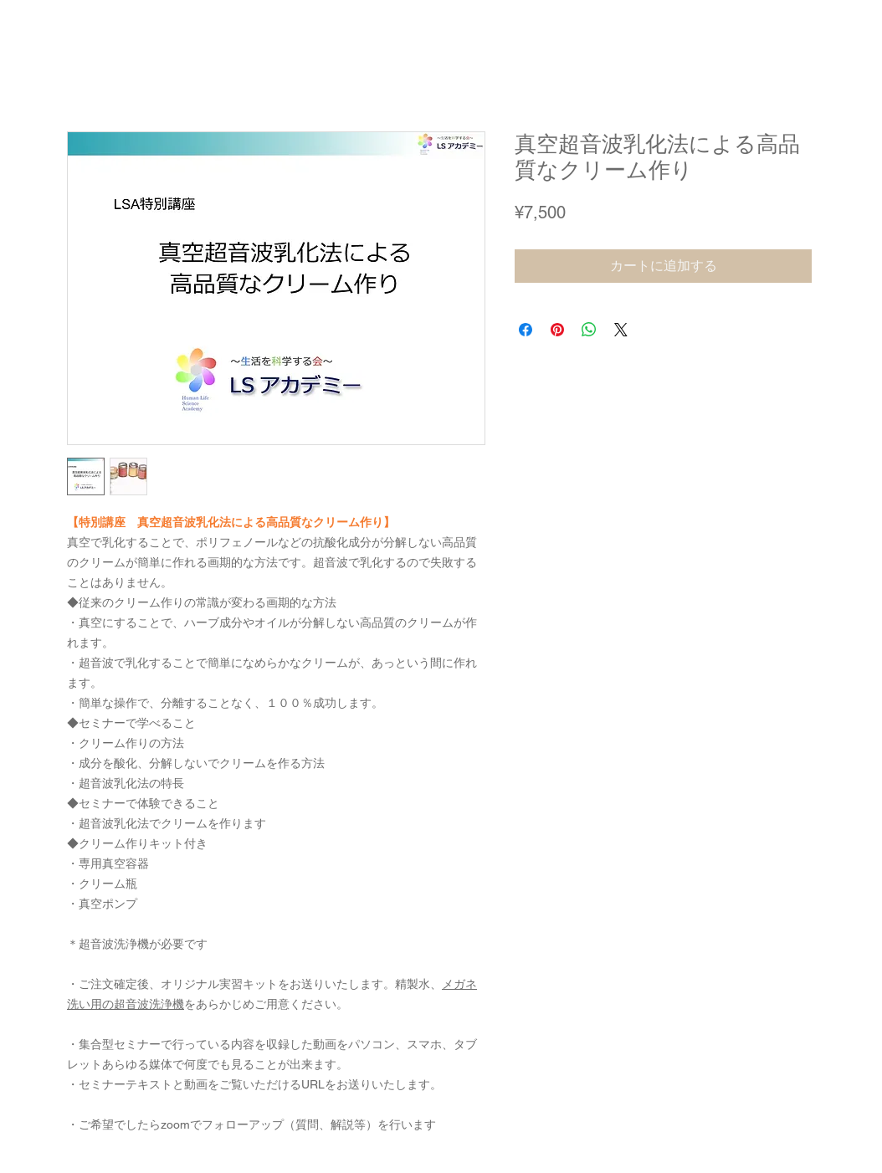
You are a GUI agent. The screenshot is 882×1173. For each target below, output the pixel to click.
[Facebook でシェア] (525, 330)
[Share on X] (621, 330)
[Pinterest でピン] (557, 330)
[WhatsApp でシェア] (589, 330)
